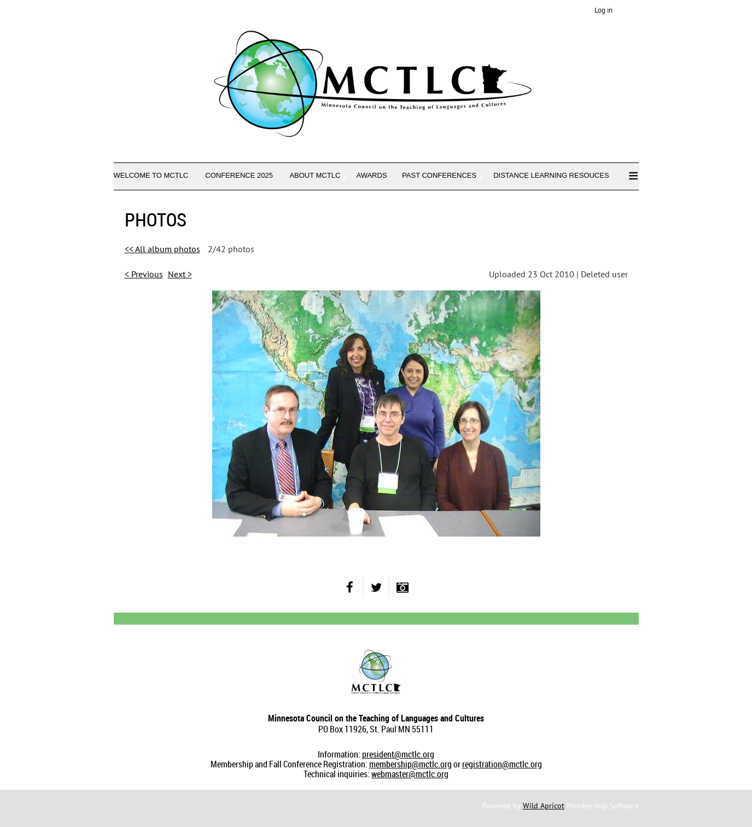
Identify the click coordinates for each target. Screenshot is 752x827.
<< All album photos (162, 248)
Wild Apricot (543, 806)
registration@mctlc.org (502, 764)
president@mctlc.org (398, 754)
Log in (603, 10)
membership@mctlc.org (410, 764)
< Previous (144, 274)
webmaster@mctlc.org (409, 774)
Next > (180, 274)
